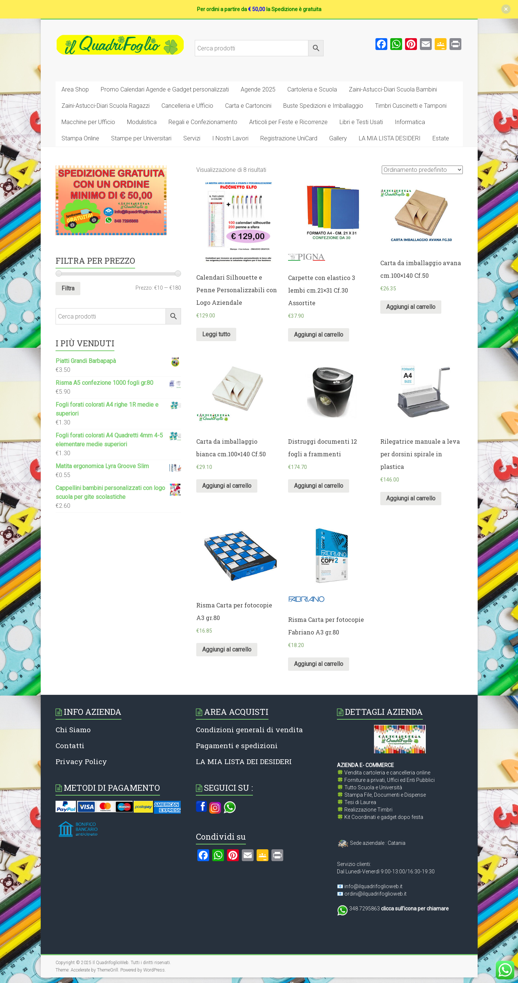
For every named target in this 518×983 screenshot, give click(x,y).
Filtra (67, 288)
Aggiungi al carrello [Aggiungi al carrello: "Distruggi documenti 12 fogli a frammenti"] (318, 485)
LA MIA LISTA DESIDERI (390, 138)
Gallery (338, 138)
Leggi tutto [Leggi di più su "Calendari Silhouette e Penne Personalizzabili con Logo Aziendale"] (216, 334)
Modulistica (142, 122)
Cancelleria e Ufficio (187, 105)
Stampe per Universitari (141, 138)
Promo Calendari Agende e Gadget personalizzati (165, 89)
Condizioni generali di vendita (249, 729)
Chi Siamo (73, 729)
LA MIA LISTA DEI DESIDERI (244, 761)
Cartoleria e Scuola (312, 89)
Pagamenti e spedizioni (237, 745)
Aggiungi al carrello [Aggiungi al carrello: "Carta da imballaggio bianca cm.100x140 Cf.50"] (226, 485)
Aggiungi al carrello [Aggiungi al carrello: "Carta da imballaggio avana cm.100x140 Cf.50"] (410, 306)
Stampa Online (80, 138)
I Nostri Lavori (230, 138)
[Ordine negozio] (422, 170)
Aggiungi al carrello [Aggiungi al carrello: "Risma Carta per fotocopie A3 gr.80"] (226, 649)
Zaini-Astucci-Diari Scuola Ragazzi (105, 105)
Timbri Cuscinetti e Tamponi (411, 105)
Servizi (191, 138)
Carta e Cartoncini (248, 105)
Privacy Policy (81, 761)
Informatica (410, 122)
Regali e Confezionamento (202, 122)
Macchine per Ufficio (88, 122)
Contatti (70, 745)
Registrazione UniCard (288, 138)
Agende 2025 (258, 89)
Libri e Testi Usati (361, 122)
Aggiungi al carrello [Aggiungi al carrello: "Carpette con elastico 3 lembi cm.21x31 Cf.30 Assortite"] (318, 334)
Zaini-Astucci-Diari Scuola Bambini (393, 89)
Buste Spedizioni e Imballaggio (323, 105)
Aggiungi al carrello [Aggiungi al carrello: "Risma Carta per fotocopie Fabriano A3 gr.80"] (318, 663)
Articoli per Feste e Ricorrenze (288, 122)
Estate (440, 138)
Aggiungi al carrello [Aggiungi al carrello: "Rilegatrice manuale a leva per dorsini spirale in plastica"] (410, 498)
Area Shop (75, 89)
